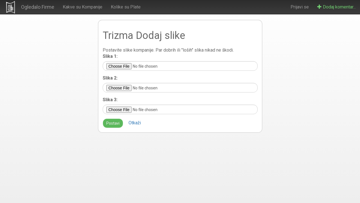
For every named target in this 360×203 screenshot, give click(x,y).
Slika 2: (110, 78)
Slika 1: (110, 56)
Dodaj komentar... (336, 7)
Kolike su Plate (126, 7)
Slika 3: (110, 99)
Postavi (113, 123)
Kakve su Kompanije (82, 7)
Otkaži (135, 122)
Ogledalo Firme (37, 7)
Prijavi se (300, 7)
